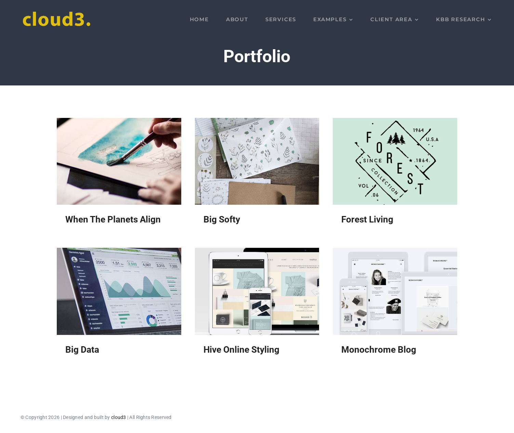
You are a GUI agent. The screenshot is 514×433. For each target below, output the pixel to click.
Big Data (82, 349)
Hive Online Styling (241, 349)
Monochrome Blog (378, 349)
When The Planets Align (113, 219)
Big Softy (221, 219)
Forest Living (367, 219)
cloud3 (118, 417)
